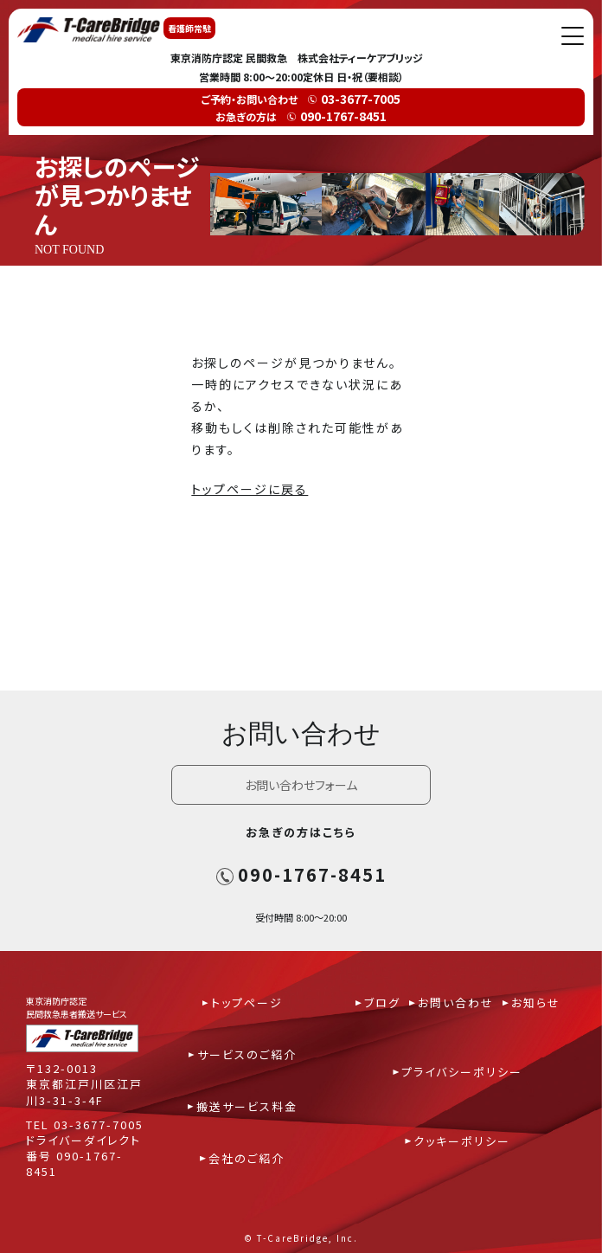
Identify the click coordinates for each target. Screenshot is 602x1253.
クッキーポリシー (461, 1141)
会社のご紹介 (246, 1158)
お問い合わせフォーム (301, 785)
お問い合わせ (456, 1002)
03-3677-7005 (99, 1124)
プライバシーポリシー (461, 1071)
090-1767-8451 (301, 874)
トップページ (247, 1002)
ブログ (382, 1002)
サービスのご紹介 (247, 1054)
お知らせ (535, 1002)
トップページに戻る (249, 489)
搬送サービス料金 (247, 1106)
